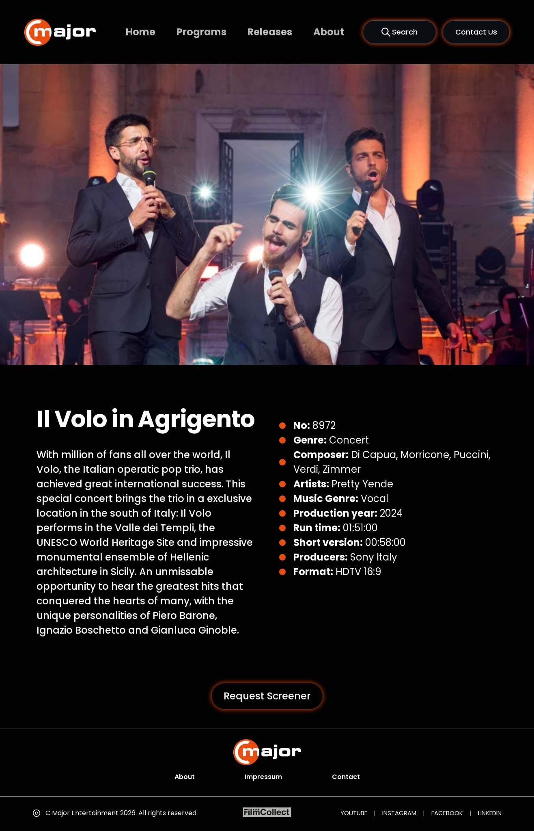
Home (140, 32)
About (328, 32)
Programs (201, 32)
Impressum (263, 776)
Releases (270, 32)
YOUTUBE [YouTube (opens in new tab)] (353, 813)
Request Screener (267, 696)
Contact (346, 776)
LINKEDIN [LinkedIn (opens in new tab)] (490, 813)
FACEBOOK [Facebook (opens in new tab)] (447, 813)
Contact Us (476, 32)
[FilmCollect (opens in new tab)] (267, 812)
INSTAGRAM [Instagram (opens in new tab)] (399, 813)
